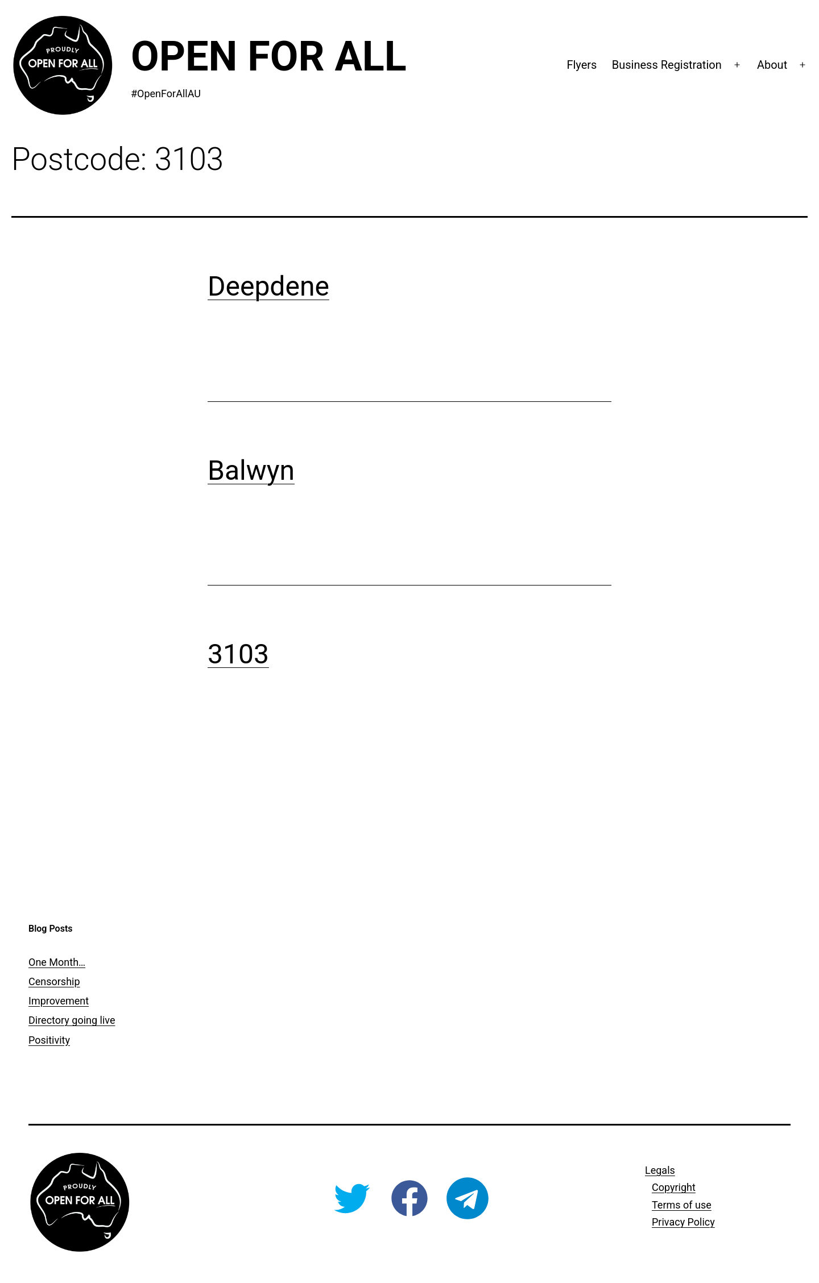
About (772, 65)
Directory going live (71, 1020)
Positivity (49, 1040)
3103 (238, 654)
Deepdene (268, 286)
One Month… (56, 962)
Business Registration (667, 65)
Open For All (269, 56)
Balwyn (251, 470)
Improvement (58, 1001)
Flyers (581, 65)
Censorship (54, 981)
